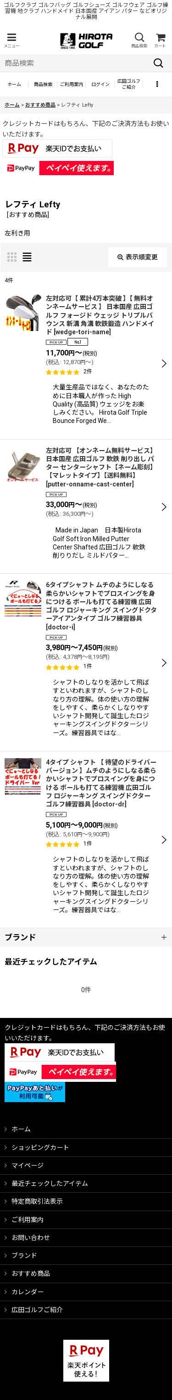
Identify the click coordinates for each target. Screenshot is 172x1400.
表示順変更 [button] (137, 257)
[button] (11, 40)
